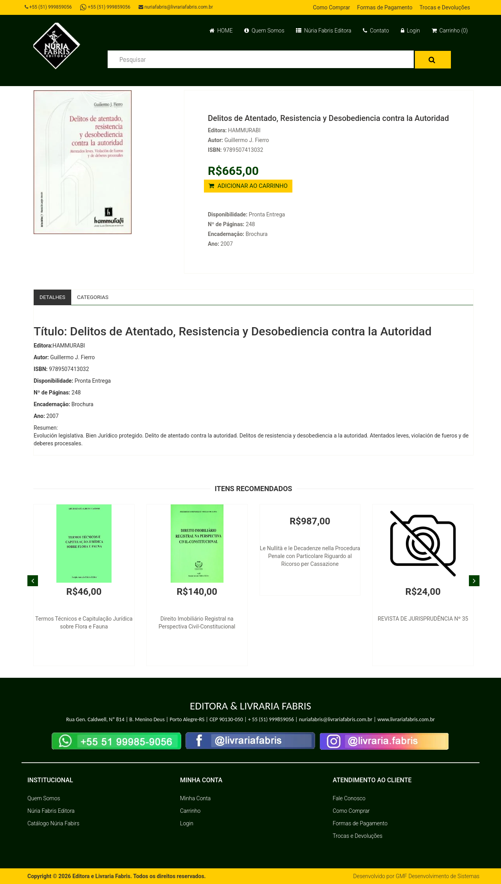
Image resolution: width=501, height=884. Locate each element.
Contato (376, 30)
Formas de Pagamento (384, 7)
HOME (220, 30)
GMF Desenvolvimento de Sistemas (436, 876)
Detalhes (53, 297)
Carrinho (190, 811)
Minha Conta (195, 798)
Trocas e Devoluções (445, 7)
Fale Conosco (349, 798)
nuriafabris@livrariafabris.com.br (177, 7)
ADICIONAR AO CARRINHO (248, 185)
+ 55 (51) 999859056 (271, 720)
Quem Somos (264, 30)
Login (410, 30)
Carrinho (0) (450, 30)
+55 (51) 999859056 (49, 7)
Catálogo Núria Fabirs (53, 823)
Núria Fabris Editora (323, 30)
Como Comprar (331, 7)
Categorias (94, 297)
